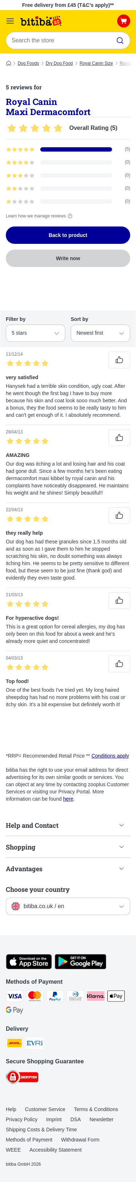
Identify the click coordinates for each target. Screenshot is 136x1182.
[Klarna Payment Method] (95, 997)
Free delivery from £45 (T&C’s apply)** (68, 5)
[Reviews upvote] (119, 360)
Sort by (79, 319)
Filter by (15, 319)
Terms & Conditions (96, 1109)
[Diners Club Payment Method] (75, 997)
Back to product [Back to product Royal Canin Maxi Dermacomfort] (68, 235)
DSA (75, 1119)
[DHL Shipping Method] (14, 1044)
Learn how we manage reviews (40, 216)
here (68, 799)
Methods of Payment (29, 1140)
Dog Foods (28, 63)
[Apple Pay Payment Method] (116, 997)
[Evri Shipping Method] (35, 1044)
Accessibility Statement (55, 1150)
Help (11, 1109)
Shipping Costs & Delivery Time (41, 1129)
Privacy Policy (21, 1119)
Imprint (54, 1119)
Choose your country (38, 889)
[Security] (22, 1078)
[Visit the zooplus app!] (29, 967)
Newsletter (102, 1119)
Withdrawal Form (80, 1140)
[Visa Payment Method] (14, 997)
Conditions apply (110, 756)
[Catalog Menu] (10, 21)
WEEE (13, 1150)
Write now (68, 258)
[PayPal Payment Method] (55, 997)
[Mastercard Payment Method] (35, 997)
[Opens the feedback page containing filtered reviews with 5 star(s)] (68, 149)
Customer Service (45, 1109)
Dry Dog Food (59, 63)
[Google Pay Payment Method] (14, 1011)
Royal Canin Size (96, 63)
